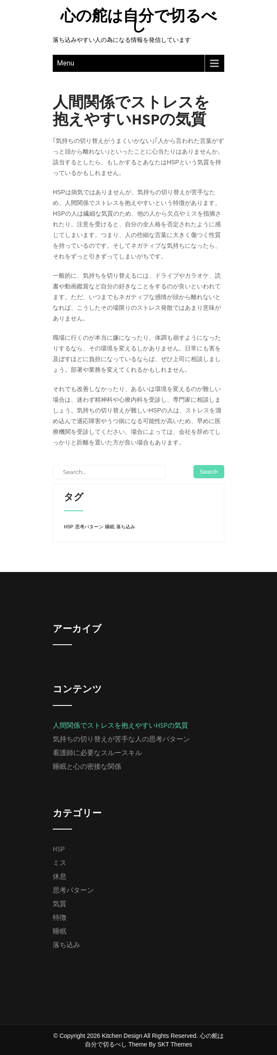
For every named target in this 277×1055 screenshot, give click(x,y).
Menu (65, 63)
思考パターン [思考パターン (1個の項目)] (89, 526)
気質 (59, 903)
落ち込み (66, 944)
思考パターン (73, 890)
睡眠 (59, 931)
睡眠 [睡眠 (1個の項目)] (109, 526)
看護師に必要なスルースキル (97, 752)
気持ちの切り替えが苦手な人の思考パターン (121, 739)
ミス (59, 862)
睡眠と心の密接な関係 (87, 766)
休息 (59, 876)
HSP (59, 849)
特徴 (59, 917)
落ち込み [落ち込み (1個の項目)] (125, 526)
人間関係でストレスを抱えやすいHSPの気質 (120, 725)
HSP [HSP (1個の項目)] (68, 526)
